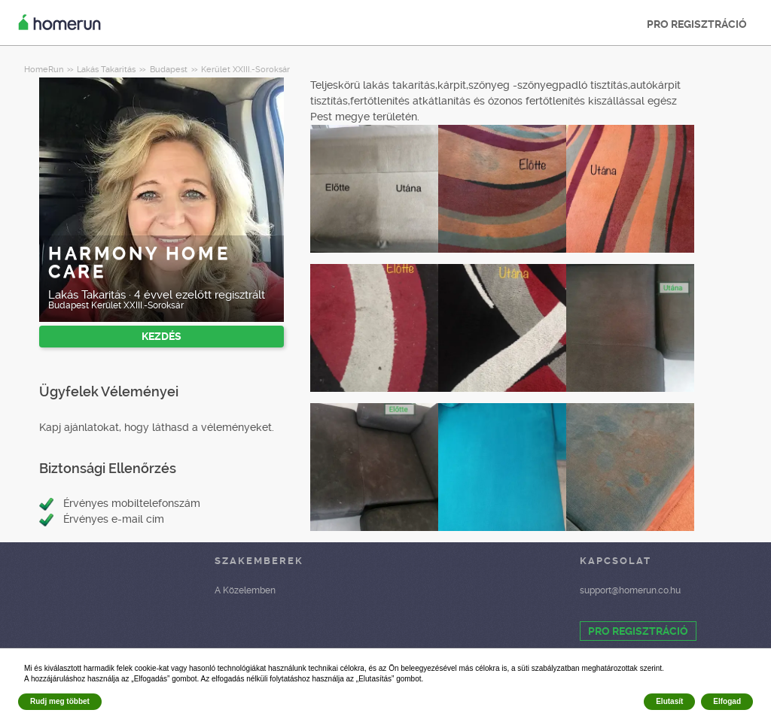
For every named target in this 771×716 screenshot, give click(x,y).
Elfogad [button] (727, 701)
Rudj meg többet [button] (60, 701)
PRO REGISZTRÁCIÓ (697, 24)
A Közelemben (245, 590)
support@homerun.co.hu (630, 590)
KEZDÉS (161, 336)
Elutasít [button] (669, 701)
